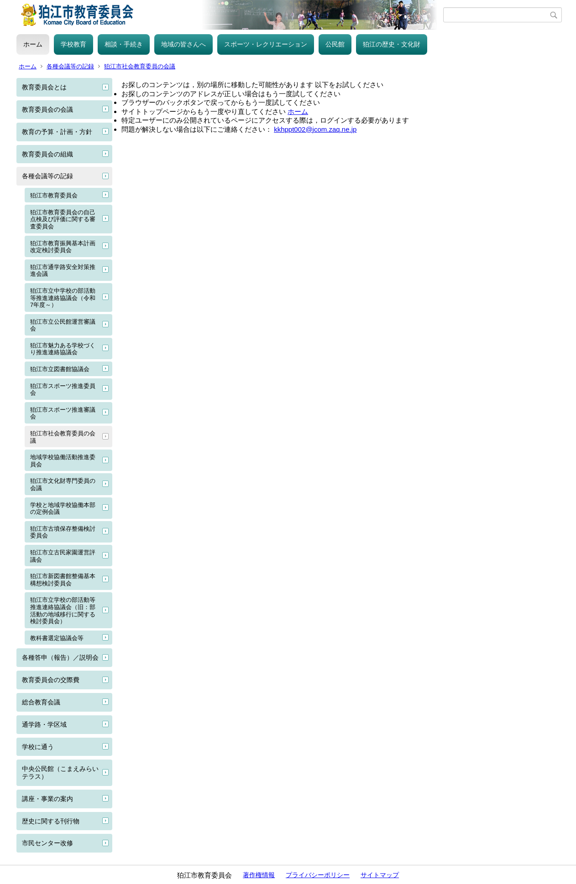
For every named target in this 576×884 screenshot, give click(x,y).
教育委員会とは (44, 87)
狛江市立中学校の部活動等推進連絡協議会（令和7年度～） (62, 297)
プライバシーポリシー (318, 875)
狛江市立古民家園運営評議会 (62, 556)
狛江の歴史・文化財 (391, 44)
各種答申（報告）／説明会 (60, 657)
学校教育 (73, 44)
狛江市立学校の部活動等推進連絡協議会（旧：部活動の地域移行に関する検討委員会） (62, 610)
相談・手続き (124, 44)
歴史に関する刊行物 (50, 821)
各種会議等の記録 (70, 66)
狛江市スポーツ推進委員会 (62, 390)
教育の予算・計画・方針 (57, 131)
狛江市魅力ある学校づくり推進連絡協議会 (62, 349)
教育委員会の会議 (47, 109)
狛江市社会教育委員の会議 (139, 66)
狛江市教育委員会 (54, 195)
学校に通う (38, 746)
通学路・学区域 (44, 724)
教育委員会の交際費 (50, 679)
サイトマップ (380, 875)
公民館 (335, 44)
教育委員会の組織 (47, 154)
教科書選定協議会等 (57, 638)
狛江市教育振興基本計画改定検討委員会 (62, 247)
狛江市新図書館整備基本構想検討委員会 (62, 580)
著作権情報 (259, 875)
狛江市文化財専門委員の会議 (62, 484)
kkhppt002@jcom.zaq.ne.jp (315, 129)
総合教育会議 (41, 702)
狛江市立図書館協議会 (59, 369)
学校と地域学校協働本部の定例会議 (62, 508)
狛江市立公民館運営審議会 (62, 325)
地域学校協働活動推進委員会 (62, 461)
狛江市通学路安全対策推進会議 (62, 271)
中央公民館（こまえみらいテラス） (60, 772)
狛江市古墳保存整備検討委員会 (62, 532)
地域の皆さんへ (183, 44)
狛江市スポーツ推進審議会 (62, 413)
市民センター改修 (47, 843)
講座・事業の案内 (47, 798)
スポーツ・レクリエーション (265, 44)
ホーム (32, 44)
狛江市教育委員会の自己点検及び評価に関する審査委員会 (62, 219)
